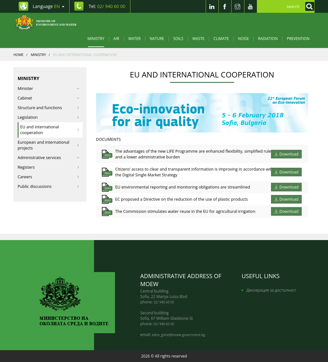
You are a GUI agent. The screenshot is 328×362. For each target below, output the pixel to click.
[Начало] (49, 22)
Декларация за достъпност (271, 290)
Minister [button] (48, 88)
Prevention (298, 38)
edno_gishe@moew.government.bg (178, 335)
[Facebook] (224, 6)
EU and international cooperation (49, 129)
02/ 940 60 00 (164, 302)
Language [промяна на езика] (48, 6)
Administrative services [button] (48, 157)
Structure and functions (48, 107)
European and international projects (48, 145)
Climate (221, 38)
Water (134, 38)
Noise (243, 38)
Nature (157, 38)
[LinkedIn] (212, 6)
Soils (178, 38)
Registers (48, 167)
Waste (199, 38)
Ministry (95, 38)
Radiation (268, 38)
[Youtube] (250, 6)
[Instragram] (237, 6)
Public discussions (48, 186)
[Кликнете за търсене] (308, 6)
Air (116, 38)
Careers (48, 177)
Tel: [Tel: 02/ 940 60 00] (107, 6)
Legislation (48, 117)
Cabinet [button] (48, 98)
